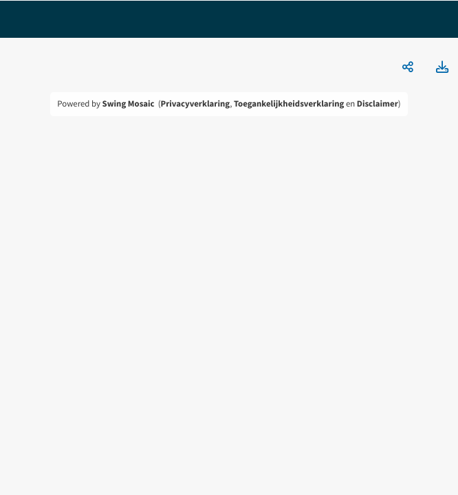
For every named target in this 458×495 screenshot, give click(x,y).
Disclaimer (377, 103)
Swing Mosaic (128, 103)
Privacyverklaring (195, 103)
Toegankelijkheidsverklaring (289, 103)
